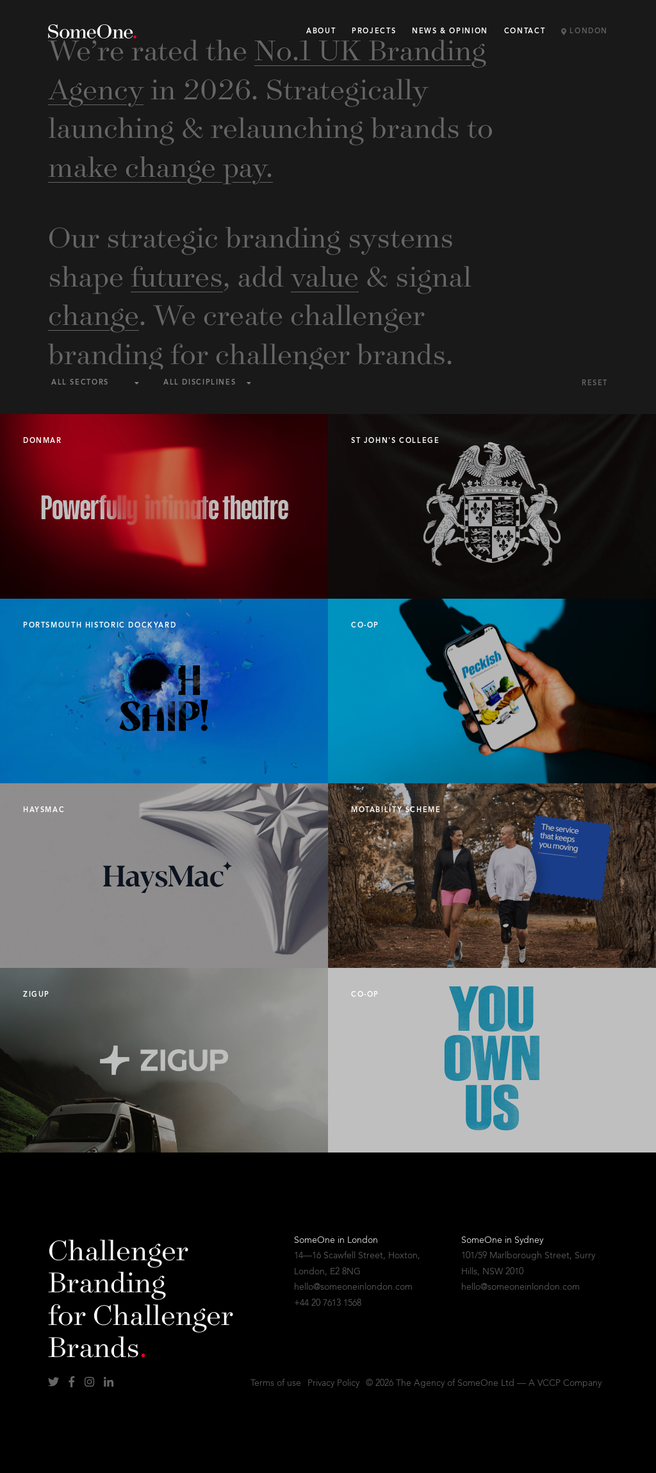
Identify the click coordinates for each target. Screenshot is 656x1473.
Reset (595, 383)
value (325, 275)
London (584, 32)
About (321, 31)
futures (177, 275)
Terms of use (275, 1383)
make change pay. (160, 165)
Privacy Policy (333, 1383)
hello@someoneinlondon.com (353, 1287)
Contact (524, 31)
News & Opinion (450, 31)
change (93, 313)
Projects (374, 31)
